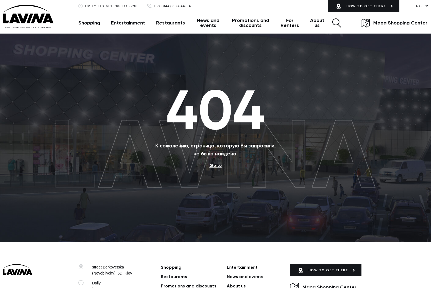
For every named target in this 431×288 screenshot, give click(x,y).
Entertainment (128, 23)
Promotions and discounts (250, 22)
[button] (336, 23)
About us (317, 22)
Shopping (89, 23)
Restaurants (170, 23)
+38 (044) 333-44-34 (172, 6)
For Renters (290, 22)
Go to (215, 165)
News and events (208, 22)
